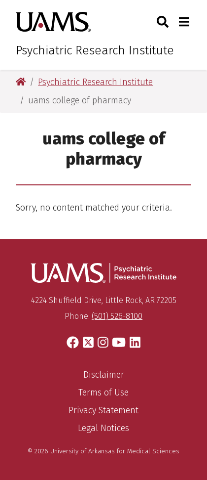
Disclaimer (103, 374)
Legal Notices (103, 428)
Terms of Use (103, 392)
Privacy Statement (103, 410)
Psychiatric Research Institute (95, 50)
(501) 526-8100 (117, 316)
